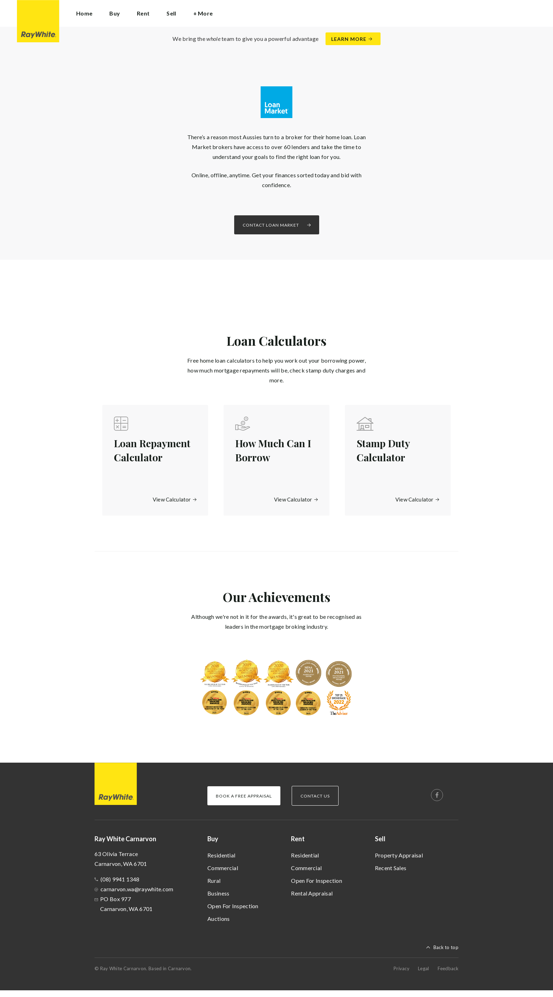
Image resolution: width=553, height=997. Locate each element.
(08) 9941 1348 (120, 885)
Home (84, 13)
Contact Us (315, 802)
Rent (298, 845)
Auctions (218, 925)
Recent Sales (391, 874)
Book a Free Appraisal (244, 802)
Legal (423, 975)
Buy (212, 845)
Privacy (401, 975)
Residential (221, 861)
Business (218, 900)
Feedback (448, 975)
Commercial (222, 874)
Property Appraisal (399, 861)
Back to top (445, 954)
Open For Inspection (233, 912)
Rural (214, 887)
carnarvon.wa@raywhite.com (137, 895)
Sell (380, 845)
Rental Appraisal (312, 900)
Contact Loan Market (271, 225)
